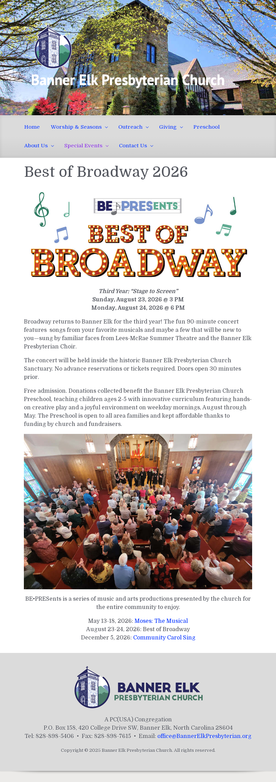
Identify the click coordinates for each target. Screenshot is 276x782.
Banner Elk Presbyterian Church (128, 79)
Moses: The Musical (161, 621)
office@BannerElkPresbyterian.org (204, 736)
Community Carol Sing (164, 638)
